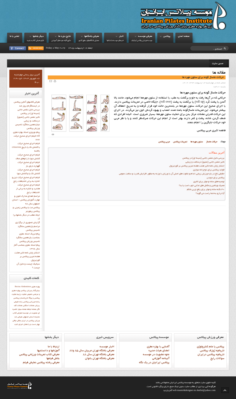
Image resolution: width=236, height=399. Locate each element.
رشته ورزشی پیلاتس (31, 302)
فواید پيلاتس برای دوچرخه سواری (208, 170)
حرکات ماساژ (211, 142)
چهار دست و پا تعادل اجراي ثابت (27, 324)
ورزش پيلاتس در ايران (30, 321)
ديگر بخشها (38, 36)
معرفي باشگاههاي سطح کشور (88, 41)
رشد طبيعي (18, 302)
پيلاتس (166, 36)
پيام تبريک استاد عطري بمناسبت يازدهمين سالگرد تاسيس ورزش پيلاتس (28, 238)
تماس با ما (14, 36)
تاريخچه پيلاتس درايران (211, 354)
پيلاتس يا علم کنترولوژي (210, 346)
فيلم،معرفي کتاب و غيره (35, 41)
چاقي (19, 321)
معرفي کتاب (17, 313)
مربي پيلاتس (164, 142)
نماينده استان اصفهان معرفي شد (27, 317)
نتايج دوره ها (64, 36)
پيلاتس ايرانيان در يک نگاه (154, 362)
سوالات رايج (217, 358)
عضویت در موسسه (30, 313)
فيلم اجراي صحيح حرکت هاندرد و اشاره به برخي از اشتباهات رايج (28, 189)
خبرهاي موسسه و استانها (115, 41)
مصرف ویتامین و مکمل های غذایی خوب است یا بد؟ (201, 186)
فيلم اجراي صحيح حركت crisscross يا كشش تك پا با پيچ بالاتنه (26, 147)
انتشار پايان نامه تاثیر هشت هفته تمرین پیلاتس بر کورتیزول (196, 166)
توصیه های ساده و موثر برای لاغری (208, 182)
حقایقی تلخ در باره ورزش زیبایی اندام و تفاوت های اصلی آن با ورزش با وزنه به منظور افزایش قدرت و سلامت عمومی (171, 174)
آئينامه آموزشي (160, 358)
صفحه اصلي (184, 36)
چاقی (14, 321)
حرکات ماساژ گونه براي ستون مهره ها (203, 77)
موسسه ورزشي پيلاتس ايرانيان (141, 41)
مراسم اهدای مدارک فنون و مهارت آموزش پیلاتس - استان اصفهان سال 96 (26, 200)
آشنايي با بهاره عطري (158, 346)
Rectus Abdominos (23, 287)
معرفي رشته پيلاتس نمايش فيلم (41, 362)
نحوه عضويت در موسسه (156, 354)
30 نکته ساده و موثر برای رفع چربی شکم (205, 189)
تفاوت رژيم (21, 294)
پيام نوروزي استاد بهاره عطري (26, 132)
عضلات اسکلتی (28, 305)
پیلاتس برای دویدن (215, 178)
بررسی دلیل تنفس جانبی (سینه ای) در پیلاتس (203, 158)
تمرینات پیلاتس (180, 142)
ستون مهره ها (196, 142)
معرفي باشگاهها (91, 36)
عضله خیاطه (31, 309)
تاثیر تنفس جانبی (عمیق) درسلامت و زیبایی (204, 162)
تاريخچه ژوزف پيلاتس (212, 350)
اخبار (121, 36)
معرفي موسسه (145, 36)
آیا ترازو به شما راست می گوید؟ (210, 193)
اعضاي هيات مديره (159, 350)
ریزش (37, 305)
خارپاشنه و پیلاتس (20, 298)
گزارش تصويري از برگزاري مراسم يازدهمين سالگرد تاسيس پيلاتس (27, 226)
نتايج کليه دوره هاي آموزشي (61, 41)
